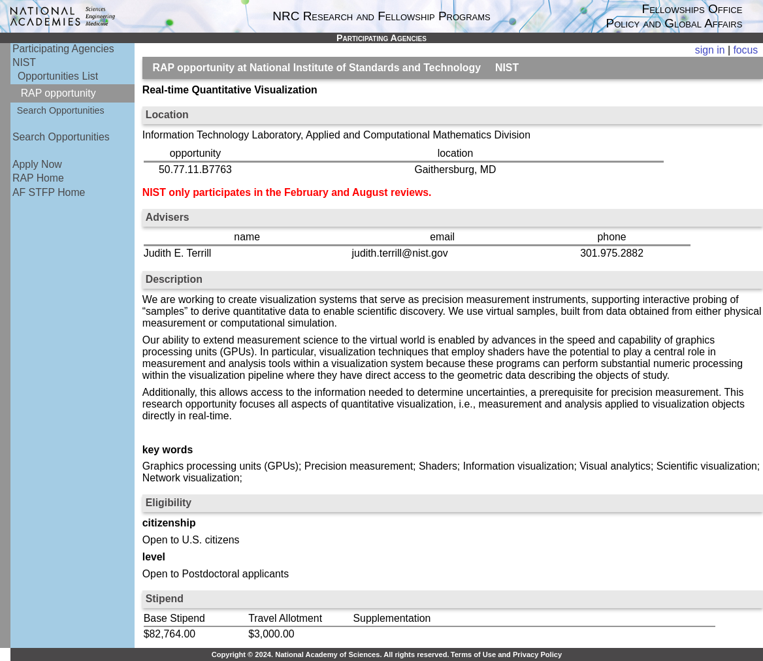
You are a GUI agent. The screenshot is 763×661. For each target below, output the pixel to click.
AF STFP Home (48, 192)
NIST (24, 62)
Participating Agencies (63, 48)
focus (745, 50)
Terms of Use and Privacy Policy (506, 654)
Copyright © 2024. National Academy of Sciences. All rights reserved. (330, 654)
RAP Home (38, 178)
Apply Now (37, 164)
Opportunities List (58, 76)
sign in (710, 50)
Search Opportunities (61, 110)
